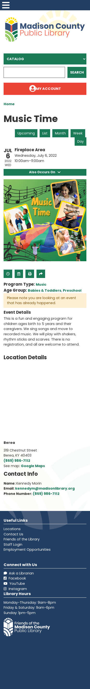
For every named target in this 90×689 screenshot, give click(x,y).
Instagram (15, 588)
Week (78, 133)
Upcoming (26, 133)
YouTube (14, 583)
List (45, 133)
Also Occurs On (45, 172)
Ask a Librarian (19, 573)
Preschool (72, 290)
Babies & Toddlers (44, 290)
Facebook (15, 578)
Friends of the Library (22, 539)
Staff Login (13, 544)
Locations (12, 529)
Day (80, 141)
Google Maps (33, 465)
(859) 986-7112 (17, 460)
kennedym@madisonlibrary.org (45, 488)
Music (41, 284)
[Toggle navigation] (6, 5)
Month (60, 133)
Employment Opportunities (27, 549)
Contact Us (13, 534)
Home (9, 104)
